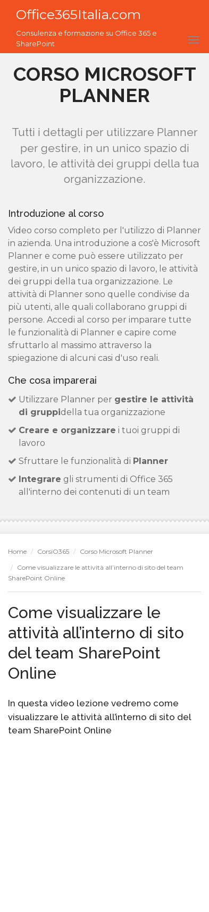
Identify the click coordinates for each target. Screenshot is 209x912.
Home (17, 551)
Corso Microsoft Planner (116, 551)
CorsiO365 (53, 551)
